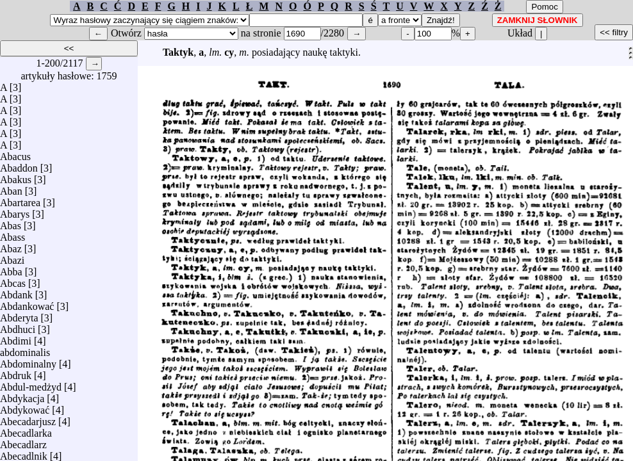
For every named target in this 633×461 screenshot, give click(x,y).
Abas (10, 222)
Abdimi (15, 337)
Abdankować (27, 303)
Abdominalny (28, 360)
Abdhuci (17, 326)
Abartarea (20, 199)
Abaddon (19, 164)
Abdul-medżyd (31, 383)
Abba (11, 268)
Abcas (13, 280)
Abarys (14, 211)
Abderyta (19, 314)
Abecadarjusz (28, 418)
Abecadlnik (23, 453)
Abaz (11, 245)
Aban (11, 187)
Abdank (16, 291)
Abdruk (15, 372)
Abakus (15, 176)
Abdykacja (22, 395)
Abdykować (24, 406)
